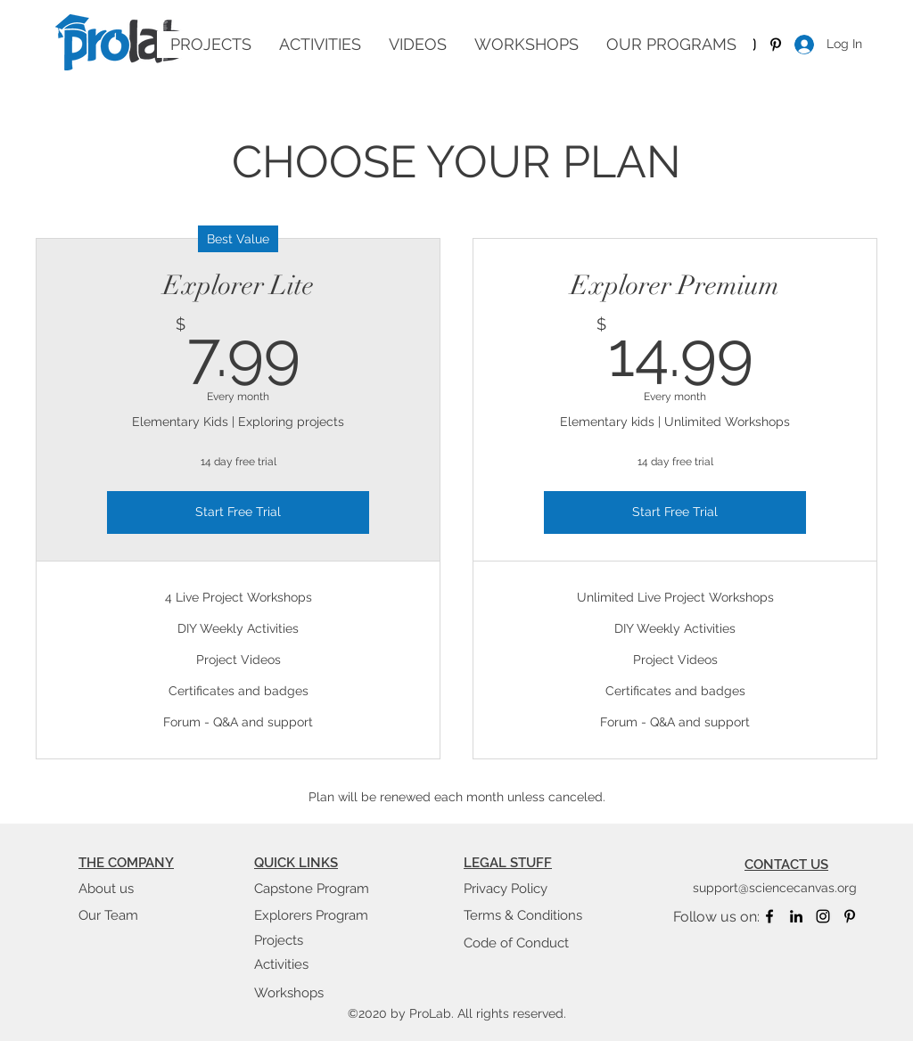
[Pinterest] (776, 44)
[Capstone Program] (317, 888)
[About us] (141, 888)
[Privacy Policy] (527, 888)
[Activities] (317, 964)
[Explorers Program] (317, 915)
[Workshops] (317, 993)
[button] (417, 44)
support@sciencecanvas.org (775, 888)
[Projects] (317, 940)
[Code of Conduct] (527, 943)
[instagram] (823, 916)
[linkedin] (796, 916)
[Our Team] (141, 915)
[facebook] (769, 916)
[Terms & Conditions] (527, 915)
